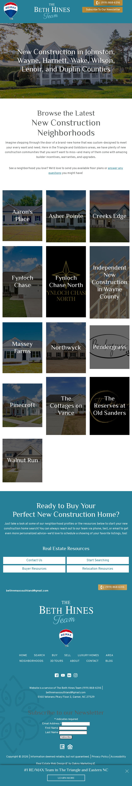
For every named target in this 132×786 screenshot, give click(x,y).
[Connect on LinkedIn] (69, 675)
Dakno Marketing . (83, 763)
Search (39, 655)
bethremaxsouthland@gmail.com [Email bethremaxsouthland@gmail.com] (27, 591)
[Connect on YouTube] (63, 675)
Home (23, 655)
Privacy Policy (100, 757)
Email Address (52, 723)
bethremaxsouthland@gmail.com (66, 692)
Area (109, 655)
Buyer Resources (34, 569)
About (74, 661)
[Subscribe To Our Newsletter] (102, 10)
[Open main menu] (127, 11)
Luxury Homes (88, 655)
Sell (67, 655)
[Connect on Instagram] (75, 675)
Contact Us (34, 560)
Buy (54, 655)
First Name (52, 728)
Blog (109, 661)
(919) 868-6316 (91, 688)
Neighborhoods (31, 661)
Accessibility (118, 757)
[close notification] (126, 770)
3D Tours (56, 661)
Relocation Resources (97, 569)
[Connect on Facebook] (57, 675)
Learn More (66, 777)
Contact (92, 661)
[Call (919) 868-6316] (108, 3)
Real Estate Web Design (51, 763)
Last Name (52, 732)
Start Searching (98, 560)
